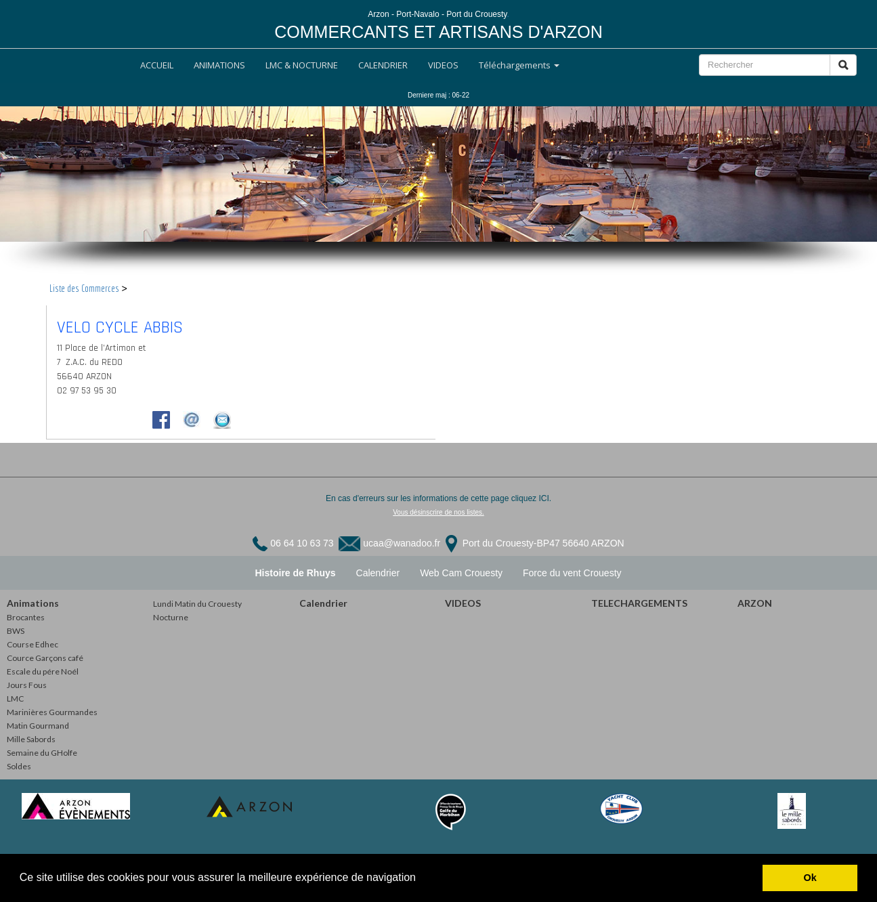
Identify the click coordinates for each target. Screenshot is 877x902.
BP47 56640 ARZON (580, 543)
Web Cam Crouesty (461, 572)
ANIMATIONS (219, 65)
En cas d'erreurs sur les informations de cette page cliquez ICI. (438, 498)
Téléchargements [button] (519, 65)
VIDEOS (443, 65)
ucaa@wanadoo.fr (401, 543)
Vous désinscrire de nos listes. (438, 512)
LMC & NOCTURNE (301, 65)
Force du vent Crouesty (572, 572)
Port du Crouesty (497, 543)
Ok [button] (810, 877)
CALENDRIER (383, 65)
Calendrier (378, 572)
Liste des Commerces (84, 288)
